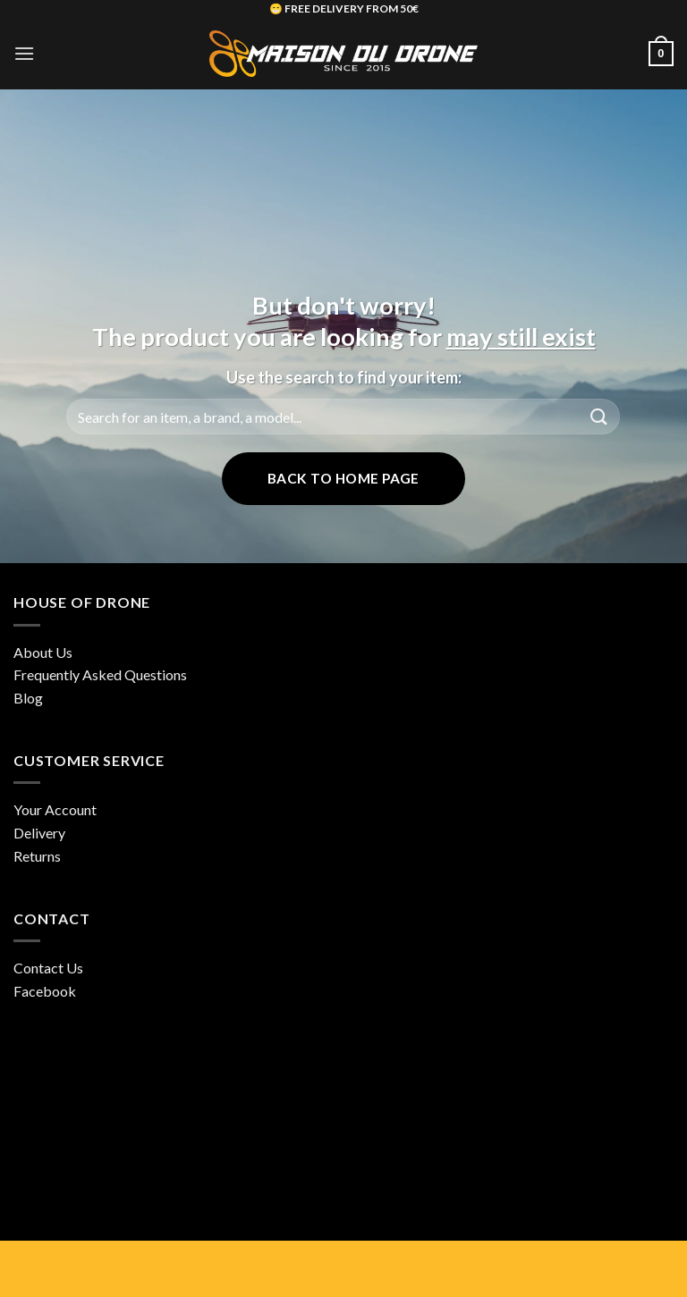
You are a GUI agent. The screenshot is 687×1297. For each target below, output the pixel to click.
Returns (37, 855)
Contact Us (48, 967)
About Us (42, 652)
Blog (28, 697)
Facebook (44, 990)
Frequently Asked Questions (100, 674)
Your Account (55, 809)
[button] (24, 53)
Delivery (39, 832)
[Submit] (599, 416)
